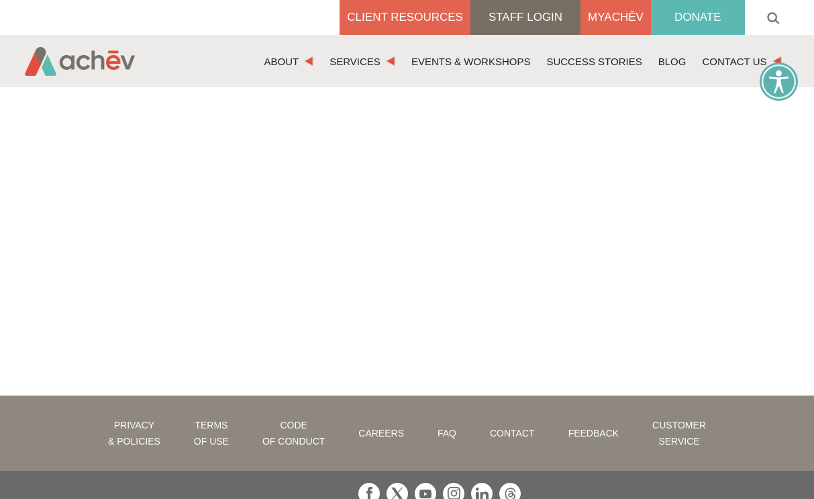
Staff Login (525, 17)
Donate (697, 17)
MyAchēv (616, 17)
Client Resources (405, 17)
